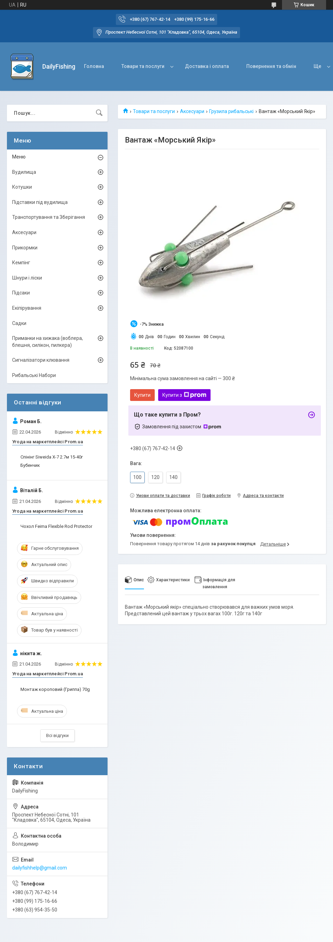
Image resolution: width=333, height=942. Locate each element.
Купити (142, 395)
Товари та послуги (142, 66)
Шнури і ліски (27, 278)
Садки (19, 323)
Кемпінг (21, 262)
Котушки (22, 187)
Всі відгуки (57, 735)
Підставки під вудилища (40, 202)
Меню (19, 157)
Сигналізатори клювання (40, 360)
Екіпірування (26, 308)
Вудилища (24, 172)
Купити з (184, 395)
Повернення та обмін (271, 66)
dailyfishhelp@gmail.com (39, 868)
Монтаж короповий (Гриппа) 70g (55, 689)
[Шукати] (99, 113)
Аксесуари (192, 111)
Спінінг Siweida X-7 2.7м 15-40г (51, 457)
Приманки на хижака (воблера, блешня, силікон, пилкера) (47, 341)
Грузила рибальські (231, 111)
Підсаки (21, 293)
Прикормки (24, 247)
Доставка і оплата (207, 66)
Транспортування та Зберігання (48, 217)
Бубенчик (30, 465)
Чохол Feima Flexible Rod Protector (56, 526)
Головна (94, 66)
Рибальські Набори (34, 375)
